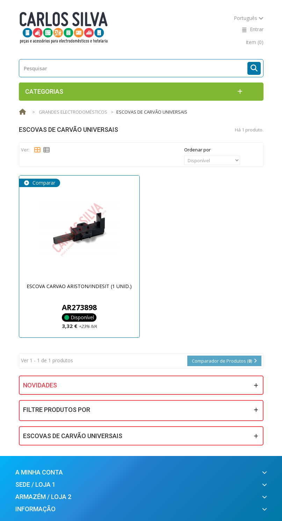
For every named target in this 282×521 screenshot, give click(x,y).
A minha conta (39, 472)
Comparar (43, 182)
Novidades (40, 385)
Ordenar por (197, 150)
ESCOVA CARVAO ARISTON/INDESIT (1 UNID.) (79, 286)
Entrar (256, 29)
